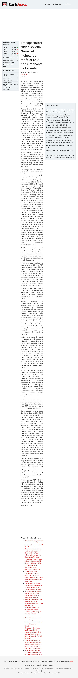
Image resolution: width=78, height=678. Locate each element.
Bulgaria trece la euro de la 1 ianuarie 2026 (59, 150)
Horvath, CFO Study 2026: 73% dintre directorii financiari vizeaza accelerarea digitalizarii (58, 126)
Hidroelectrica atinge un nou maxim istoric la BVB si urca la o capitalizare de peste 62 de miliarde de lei (60, 111)
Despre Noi (34, 668)
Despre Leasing (10, 80)
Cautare (50, 665)
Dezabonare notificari (47, 668)
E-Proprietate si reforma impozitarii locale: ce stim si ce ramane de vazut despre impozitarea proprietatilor (59, 136)
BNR (71, 661)
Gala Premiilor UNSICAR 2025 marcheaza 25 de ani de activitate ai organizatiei (33, 652)
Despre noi (57, 4)
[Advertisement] (40, 24)
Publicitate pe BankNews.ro (64, 668)
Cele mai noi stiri (30, 665)
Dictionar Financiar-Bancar (10, 75)
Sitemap (38, 671)
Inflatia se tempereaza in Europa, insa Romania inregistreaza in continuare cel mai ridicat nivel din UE (60, 121)
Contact (67, 4)
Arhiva (45, 665)
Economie (24, 74)
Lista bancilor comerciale (10, 88)
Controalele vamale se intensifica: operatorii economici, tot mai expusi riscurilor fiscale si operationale (33, 612)
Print (23, 76)
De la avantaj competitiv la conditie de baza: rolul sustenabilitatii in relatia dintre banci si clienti (60, 141)
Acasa (47, 4)
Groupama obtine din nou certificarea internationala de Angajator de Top (33, 551)
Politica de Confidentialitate (39, 673)
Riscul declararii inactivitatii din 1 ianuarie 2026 (59, 146)
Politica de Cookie (23, 673)
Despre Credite (10, 78)
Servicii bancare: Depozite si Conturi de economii (10, 84)
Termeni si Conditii (54, 673)
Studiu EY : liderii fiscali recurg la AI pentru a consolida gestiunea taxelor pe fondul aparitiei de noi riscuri (33, 622)
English (39, 665)
